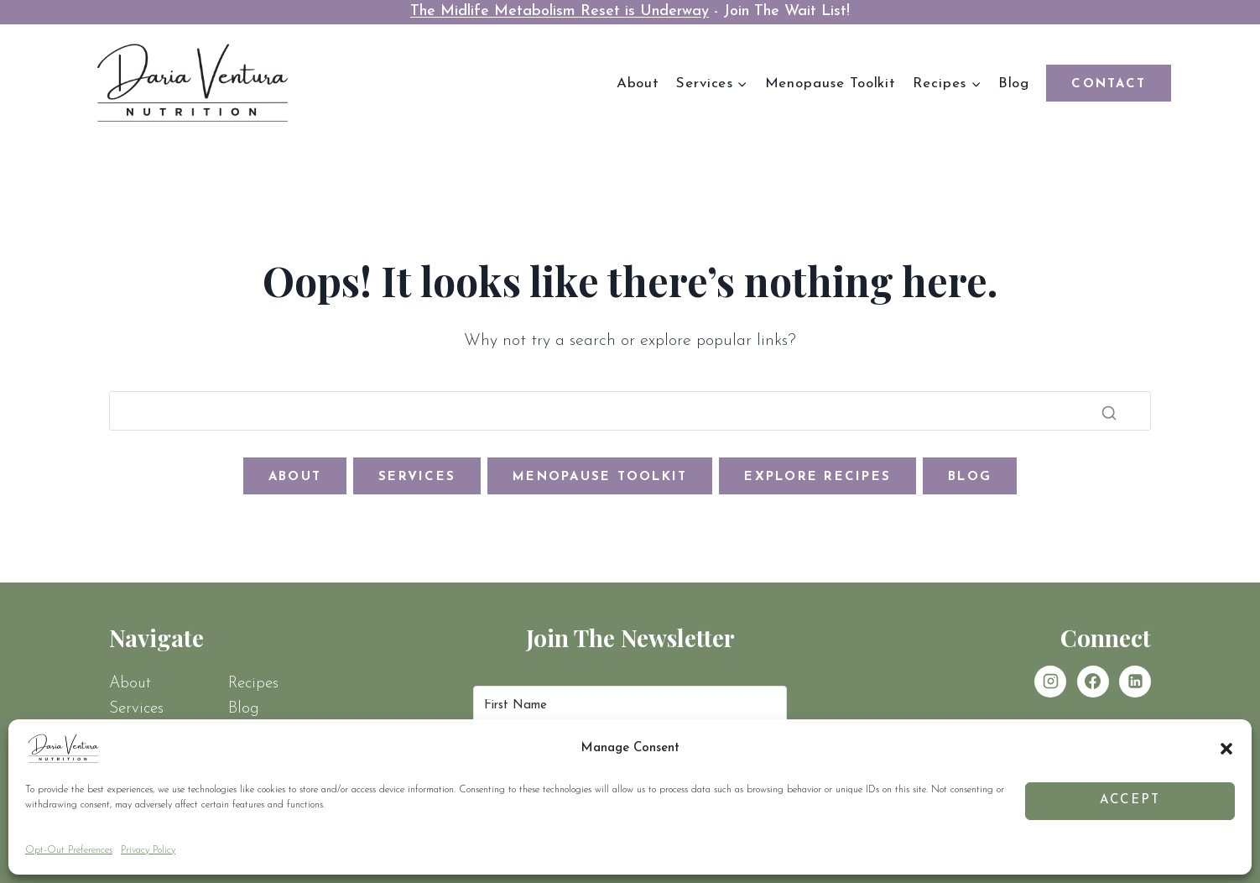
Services (136, 709)
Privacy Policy (148, 850)
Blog (1013, 83)
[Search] (630, 411)
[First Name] (630, 705)
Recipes (253, 684)
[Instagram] (1050, 682)
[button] (1226, 748)
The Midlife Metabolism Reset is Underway (559, 11)
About (638, 83)
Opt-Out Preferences (68, 850)
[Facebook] (1093, 682)
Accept (1130, 800)
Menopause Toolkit (830, 83)
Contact (1108, 84)
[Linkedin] (1135, 682)
